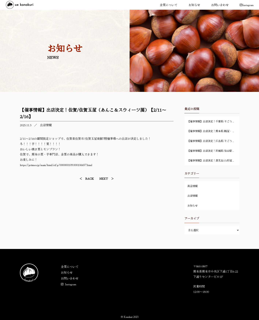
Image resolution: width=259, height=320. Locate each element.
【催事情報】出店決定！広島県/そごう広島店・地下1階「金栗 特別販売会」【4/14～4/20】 (213, 141)
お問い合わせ (220, 5)
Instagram (68, 284)
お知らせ (194, 5)
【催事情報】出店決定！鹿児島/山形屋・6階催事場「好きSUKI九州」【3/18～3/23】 (213, 160)
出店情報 (46, 125)
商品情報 (192, 186)
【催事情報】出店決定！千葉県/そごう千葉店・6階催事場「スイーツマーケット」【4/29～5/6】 (213, 121)
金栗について (168, 5)
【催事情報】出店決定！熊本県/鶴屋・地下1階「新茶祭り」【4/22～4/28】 (213, 131)
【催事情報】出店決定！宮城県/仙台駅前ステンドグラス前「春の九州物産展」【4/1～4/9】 (213, 151)
